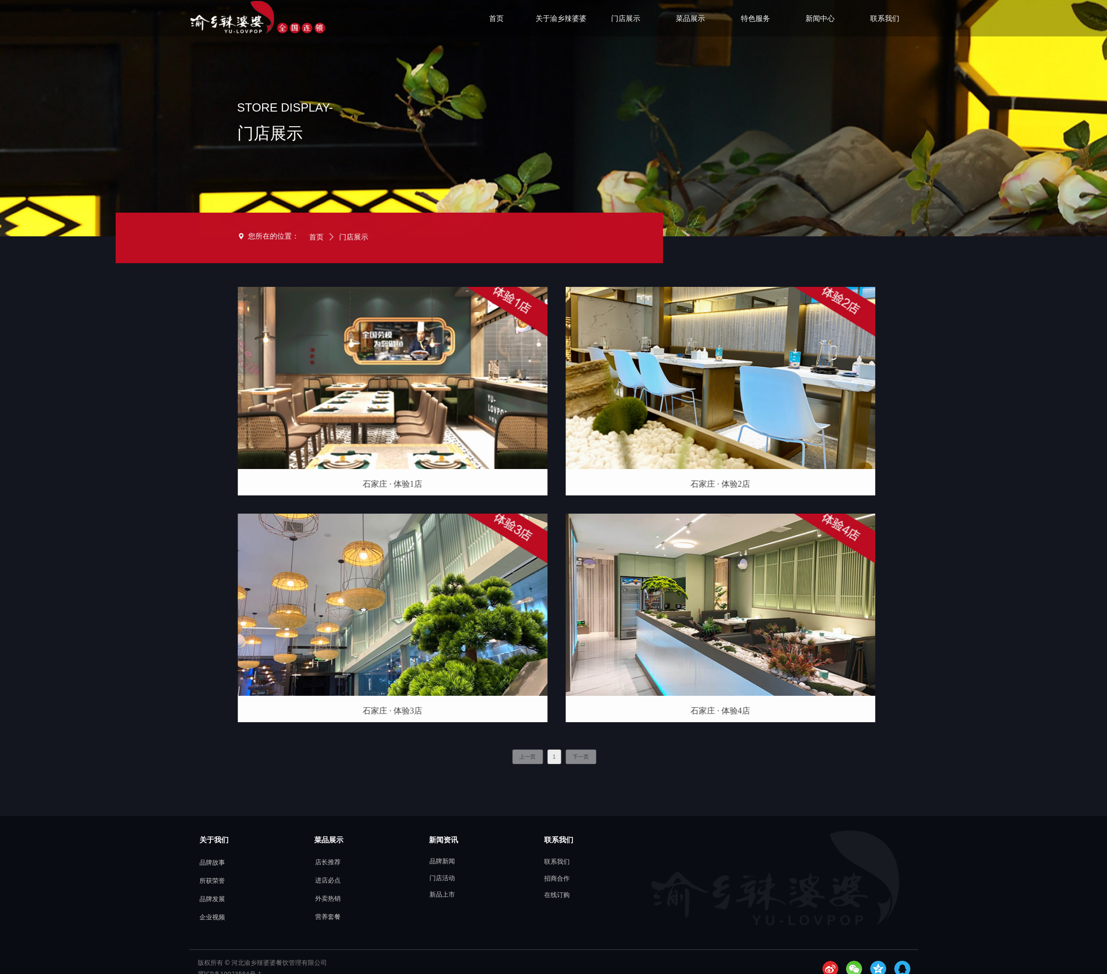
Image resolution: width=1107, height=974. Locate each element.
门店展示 (275, 237)
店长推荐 (328, 862)
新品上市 (442, 894)
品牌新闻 (442, 861)
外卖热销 (328, 898)
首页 (237, 237)
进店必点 (328, 880)
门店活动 (442, 878)
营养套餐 (328, 916)
